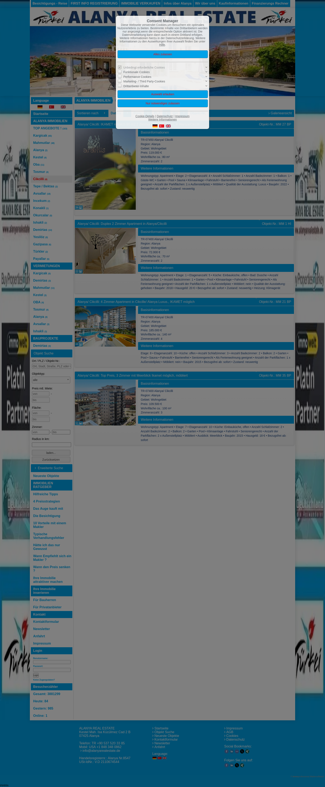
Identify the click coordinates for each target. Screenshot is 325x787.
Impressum (182, 116)
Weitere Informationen (162, 119)
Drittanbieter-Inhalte (136, 86)
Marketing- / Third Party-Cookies (144, 81)
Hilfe (162, 44)
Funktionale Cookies (136, 72)
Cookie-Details (145, 116)
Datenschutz (165, 116)
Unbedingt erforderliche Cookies (144, 67)
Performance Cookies (137, 76)
